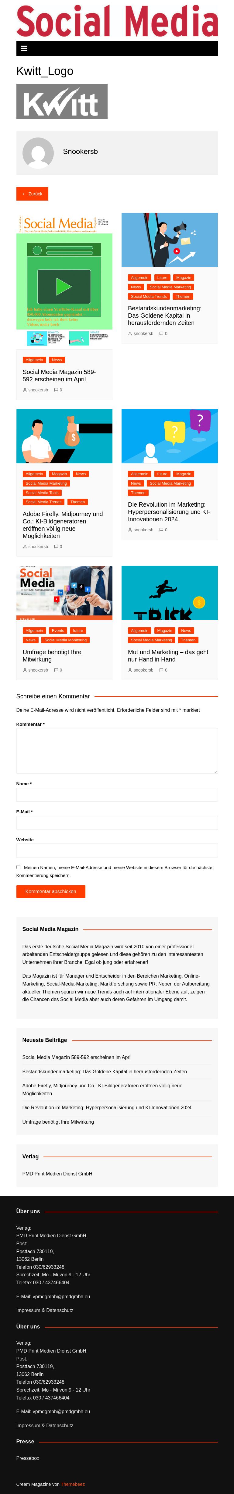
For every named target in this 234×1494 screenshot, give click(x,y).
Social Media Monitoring (65, 640)
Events (58, 630)
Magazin (183, 277)
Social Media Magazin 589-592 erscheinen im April (77, 1057)
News (57, 360)
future (162, 277)
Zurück (36, 193)
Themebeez (73, 1484)
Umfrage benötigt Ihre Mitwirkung (58, 1122)
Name (24, 783)
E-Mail (24, 811)
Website (25, 839)
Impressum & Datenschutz (45, 1310)
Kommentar (30, 724)
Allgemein (34, 360)
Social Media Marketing (170, 287)
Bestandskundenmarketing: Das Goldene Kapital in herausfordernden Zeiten (164, 315)
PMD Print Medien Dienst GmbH (57, 1173)
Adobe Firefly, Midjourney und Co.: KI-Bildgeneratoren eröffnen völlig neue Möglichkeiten (102, 1089)
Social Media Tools (42, 492)
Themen (183, 296)
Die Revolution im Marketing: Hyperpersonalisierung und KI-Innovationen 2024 (169, 511)
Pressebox (28, 1458)
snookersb (38, 389)
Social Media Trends (149, 296)
